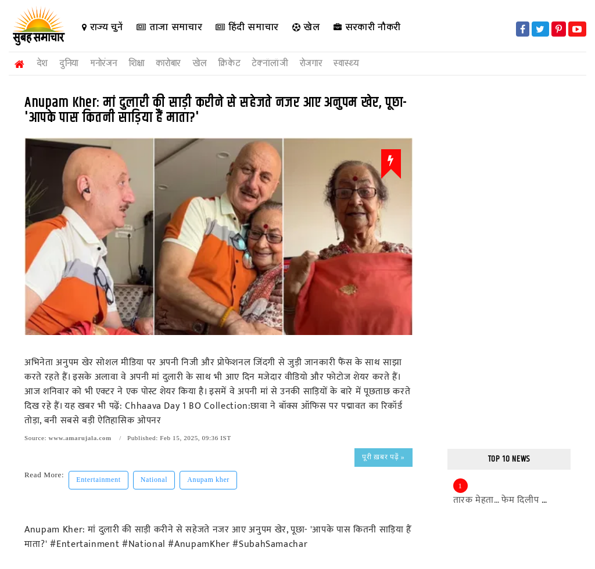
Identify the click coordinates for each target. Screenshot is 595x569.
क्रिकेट (229, 63)
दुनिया (68, 63)
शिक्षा (136, 63)
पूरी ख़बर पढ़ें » (383, 457)
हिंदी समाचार (247, 27)
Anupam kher (208, 480)
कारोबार (168, 63)
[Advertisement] (509, 263)
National (154, 480)
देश (42, 63)
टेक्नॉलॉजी (270, 63)
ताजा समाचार (169, 27)
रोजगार (311, 63)
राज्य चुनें (102, 27)
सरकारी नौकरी (367, 27)
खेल (306, 27)
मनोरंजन (103, 63)
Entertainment (98, 480)
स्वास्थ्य (346, 63)
